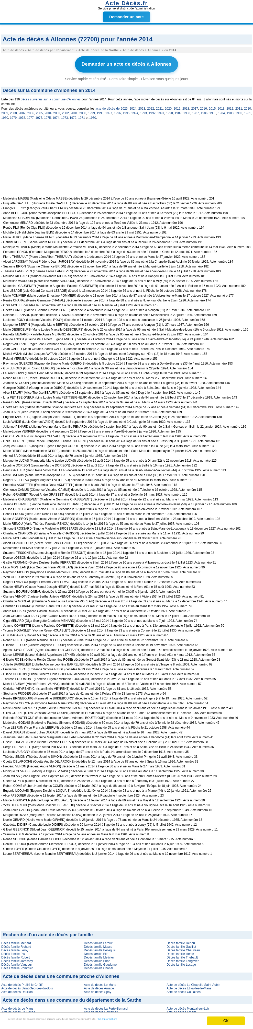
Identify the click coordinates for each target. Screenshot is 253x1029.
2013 (221, 106)
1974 (55, 115)
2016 (203, 106)
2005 (39, 111)
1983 (230, 111)
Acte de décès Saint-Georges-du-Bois (27, 986)
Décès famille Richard (16, 944)
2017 (194, 106)
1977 (30, 115)
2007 (22, 111)
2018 (185, 106)
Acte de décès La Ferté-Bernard (106, 1006)
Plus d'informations (172, 1021)
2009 (4, 111)
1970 (92, 115)
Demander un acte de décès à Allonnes (126, 63)
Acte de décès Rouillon (17, 989)
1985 (212, 111)
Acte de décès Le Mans (100, 982)
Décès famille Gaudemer (101, 962)
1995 (126, 111)
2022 (150, 106)
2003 (56, 111)
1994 (134, 111)
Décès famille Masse (98, 944)
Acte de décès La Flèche (18, 1010)
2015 (212, 106)
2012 (229, 106)
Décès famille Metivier (99, 955)
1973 (64, 115)
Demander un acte (126, 17)
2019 (177, 106)
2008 (13, 111)
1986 (204, 111)
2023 (141, 106)
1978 (21, 115)
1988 (186, 111)
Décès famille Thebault (182, 955)
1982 (238, 111)
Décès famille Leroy (14, 948)
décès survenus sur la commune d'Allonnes (51, 97)
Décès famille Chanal (98, 966)
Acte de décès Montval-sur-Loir (188, 1006)
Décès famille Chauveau (183, 948)
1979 (13, 115)
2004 (48, 111)
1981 (247, 111)
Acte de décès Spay (97, 989)
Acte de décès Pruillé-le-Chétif (21, 982)
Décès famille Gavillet (181, 944)
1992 (152, 111)
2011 (238, 106)
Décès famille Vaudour (16, 962)
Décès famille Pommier (17, 966)
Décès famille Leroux (98, 941)
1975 (47, 115)
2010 (247, 106)
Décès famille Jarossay (17, 959)
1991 (160, 111)
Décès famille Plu (13, 951)
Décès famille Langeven (183, 959)
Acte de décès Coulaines (184, 989)
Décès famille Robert (15, 955)
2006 (30, 111)
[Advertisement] (126, 158)
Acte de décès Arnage (99, 986)
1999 (91, 111)
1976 (39, 115)
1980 (4, 115)
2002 (65, 111)
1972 (73, 115)
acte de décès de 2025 (111, 106)
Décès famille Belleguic (100, 948)
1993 (143, 111)
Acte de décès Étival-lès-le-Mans (189, 986)
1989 (178, 111)
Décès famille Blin (96, 951)
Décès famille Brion (97, 959)
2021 (159, 106)
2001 (74, 111)
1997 (108, 111)
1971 (81, 115)
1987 (195, 111)
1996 (117, 111)
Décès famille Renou (181, 941)
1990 (169, 111)
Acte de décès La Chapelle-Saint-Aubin (193, 982)
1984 (221, 111)
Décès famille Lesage (181, 962)
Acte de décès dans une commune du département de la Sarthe (72, 997)
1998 (100, 111)
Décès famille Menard (16, 941)
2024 (132, 106)
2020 (168, 106)
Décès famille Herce (180, 951)
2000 (82, 111)
